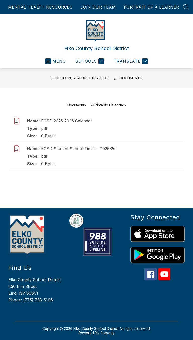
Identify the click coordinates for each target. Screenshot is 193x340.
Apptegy (107, 333)
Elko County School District (79, 78)
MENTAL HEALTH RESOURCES (40, 7)
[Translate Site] (130, 61)
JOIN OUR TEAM (98, 7)
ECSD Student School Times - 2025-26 (78, 148)
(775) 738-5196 (38, 299)
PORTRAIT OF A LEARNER (151, 7)
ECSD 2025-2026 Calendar (66, 120)
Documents (131, 78)
